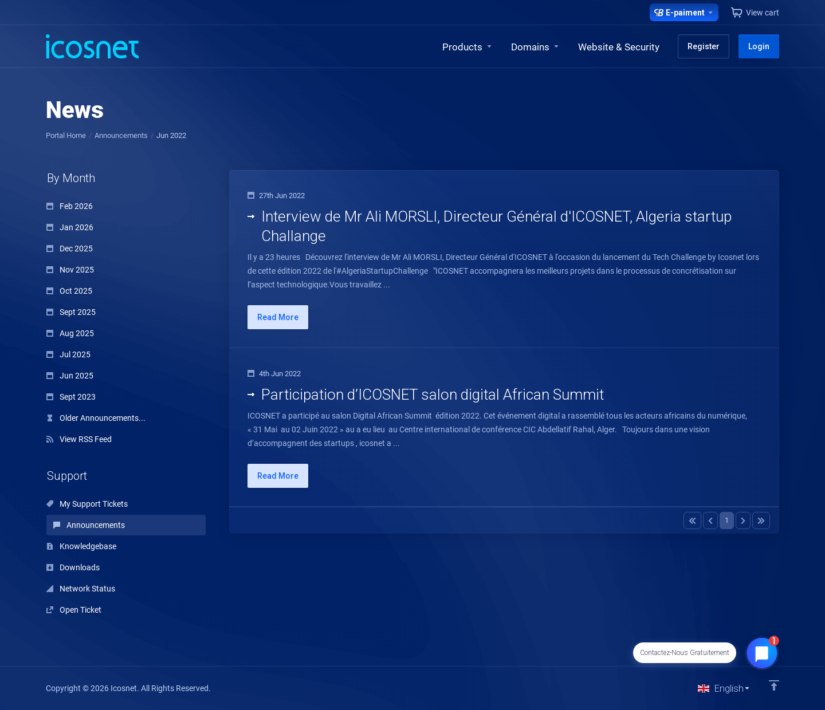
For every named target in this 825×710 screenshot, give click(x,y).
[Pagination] (692, 520)
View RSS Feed (79, 439)
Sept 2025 (71, 312)
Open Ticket (73, 609)
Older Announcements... (96, 418)
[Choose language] (724, 688)
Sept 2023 (71, 396)
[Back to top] (774, 685)
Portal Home (66, 135)
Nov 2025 (70, 269)
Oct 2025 (69, 290)
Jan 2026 (69, 227)
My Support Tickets (87, 503)
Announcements (121, 135)
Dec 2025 (69, 248)
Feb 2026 (69, 206)
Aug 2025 (70, 333)
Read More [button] (277, 317)
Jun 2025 (69, 375)
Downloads (73, 567)
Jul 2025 (68, 354)
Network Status (80, 588)
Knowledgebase (81, 546)
